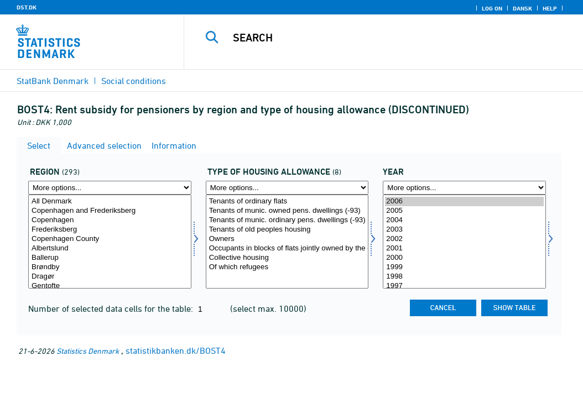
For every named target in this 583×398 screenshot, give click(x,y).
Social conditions (133, 81)
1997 (464, 286)
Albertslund (109, 248)
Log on (492, 8)
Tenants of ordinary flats (287, 201)
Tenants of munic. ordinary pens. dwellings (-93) (287, 220)
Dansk (522, 8)
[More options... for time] (464, 188)
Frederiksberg (109, 229)
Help (550, 8)
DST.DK (27, 7)
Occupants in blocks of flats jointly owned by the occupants (287, 248)
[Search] (386, 38)
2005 (464, 211)
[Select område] (109, 242)
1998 (464, 276)
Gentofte (109, 286)
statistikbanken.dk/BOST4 (176, 350)
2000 (464, 258)
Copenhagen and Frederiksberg (109, 211)
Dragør (109, 276)
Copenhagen (109, 220)
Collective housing (287, 258)
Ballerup (109, 258)
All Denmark (109, 201)
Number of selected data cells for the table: (111, 308)
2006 (464, 201)
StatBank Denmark (53, 81)
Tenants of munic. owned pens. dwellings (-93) (287, 211)
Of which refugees (287, 267)
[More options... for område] (109, 188)
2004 (464, 220)
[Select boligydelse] (287, 242)
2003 (464, 229)
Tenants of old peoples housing (287, 229)
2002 (464, 239)
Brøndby (109, 267)
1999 (464, 267)
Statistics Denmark (87, 350)
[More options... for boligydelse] (287, 188)
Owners (287, 239)
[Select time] (464, 242)
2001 (464, 248)
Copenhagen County (109, 239)
